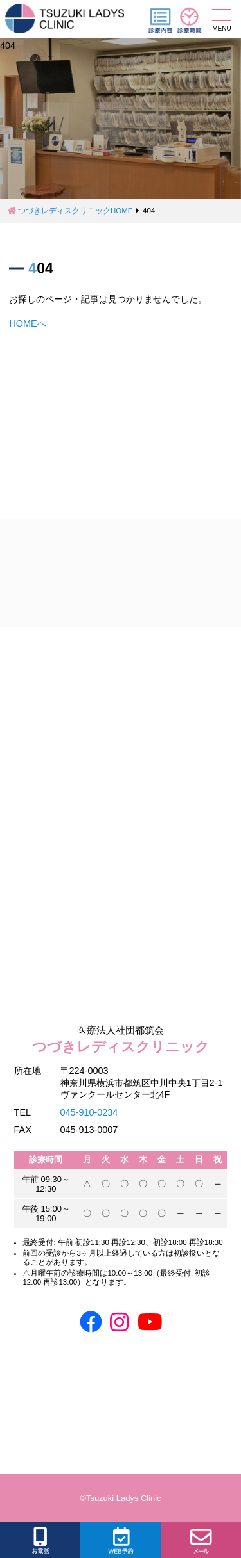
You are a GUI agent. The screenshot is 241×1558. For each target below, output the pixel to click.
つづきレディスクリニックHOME (75, 211)
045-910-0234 (89, 1112)
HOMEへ (27, 323)
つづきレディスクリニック (121, 1038)
